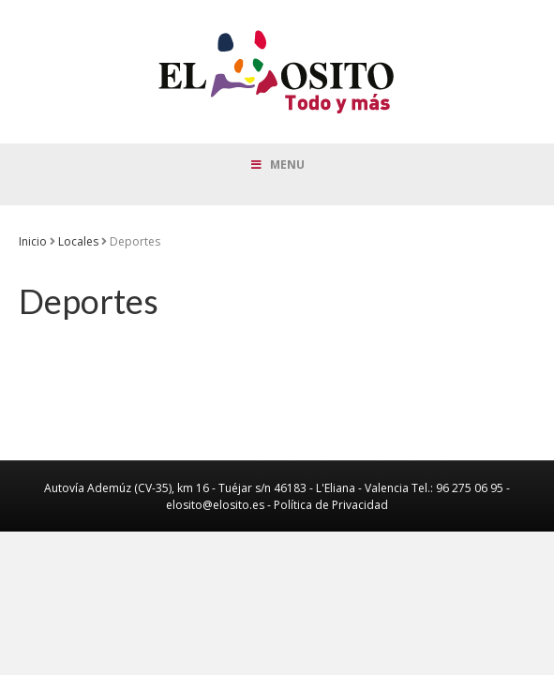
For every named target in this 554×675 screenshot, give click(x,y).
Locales (78, 241)
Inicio (33, 241)
